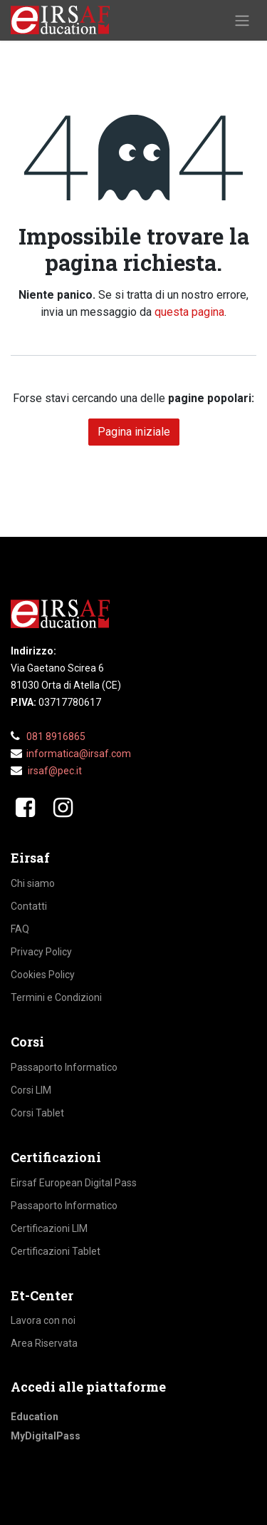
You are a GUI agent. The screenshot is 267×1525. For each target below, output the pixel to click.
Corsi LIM (31, 1090)
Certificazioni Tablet (55, 1251)
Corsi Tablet (37, 1113)
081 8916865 (55, 736)
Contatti (29, 906)
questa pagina (189, 312)
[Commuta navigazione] (242, 20)
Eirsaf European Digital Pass (74, 1182)
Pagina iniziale (134, 431)
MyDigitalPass (45, 1436)
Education (34, 1416)
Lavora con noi (43, 1320)
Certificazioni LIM (49, 1228)
